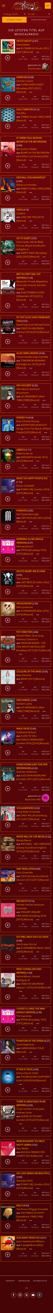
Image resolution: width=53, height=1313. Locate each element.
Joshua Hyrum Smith (27, 1073)
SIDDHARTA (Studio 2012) (34, 457)
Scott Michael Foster (39, 324)
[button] (3, 5)
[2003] (19, 951)
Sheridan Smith (24, 1180)
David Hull (21, 324)
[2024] (32, 1080)
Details (46, 56)
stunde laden (14, 20)
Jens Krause (29, 285)
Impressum (24, 1281)
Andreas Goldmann (26, 771)
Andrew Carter (24, 1112)
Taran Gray (37, 635)
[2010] (26, 851)
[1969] (47, 116)
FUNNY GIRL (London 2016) (35, 489)
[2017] (37, 650)
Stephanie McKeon (26, 732)
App (48, 6)
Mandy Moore (23, 840)
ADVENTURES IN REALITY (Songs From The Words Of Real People (33, 428)
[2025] (26, 256)
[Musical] (28, 52)
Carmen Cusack (24, 80)
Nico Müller (22, 1148)
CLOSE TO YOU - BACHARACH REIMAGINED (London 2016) (30, 739)
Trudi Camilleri (24, 1108)
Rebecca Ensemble (26, 184)
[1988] (26, 400)
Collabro (20, 213)
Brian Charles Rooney (27, 421)
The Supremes (24, 1016)
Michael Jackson (24, 546)
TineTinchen (34, 68)
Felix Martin (22, 389)
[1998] (39, 1216)
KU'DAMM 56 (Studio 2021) (35, 48)
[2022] (19, 586)
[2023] (27, 432)
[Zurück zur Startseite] (26, 5)
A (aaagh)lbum (28, 1245)
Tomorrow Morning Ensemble (32, 356)
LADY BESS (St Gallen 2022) (35, 582)
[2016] (19, 493)
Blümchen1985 (33, 799)
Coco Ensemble (24, 872)
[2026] (45, 156)
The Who (21, 113)
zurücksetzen (38, 20)
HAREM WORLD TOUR (32, 1048)
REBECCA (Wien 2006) (32, 188)
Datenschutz (40, 1281)
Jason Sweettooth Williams (30, 1241)
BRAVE (24, 678)
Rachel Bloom (23, 976)
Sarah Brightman (25, 1044)
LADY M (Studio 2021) (32, 517)
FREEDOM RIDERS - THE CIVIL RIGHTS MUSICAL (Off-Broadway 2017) (31, 646)
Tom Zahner (22, 578)
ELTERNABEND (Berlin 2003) (35, 947)
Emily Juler (38, 1108)
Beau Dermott (24, 675)
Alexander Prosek (25, 281)
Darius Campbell (25, 485)
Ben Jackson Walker (26, 149)
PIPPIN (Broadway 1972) (33, 550)
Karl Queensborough (27, 514)
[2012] (19, 460)
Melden (46, 59)
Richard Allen (23, 635)
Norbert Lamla (24, 703)
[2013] (39, 296)
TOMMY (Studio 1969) (32, 116)
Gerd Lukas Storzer (26, 944)
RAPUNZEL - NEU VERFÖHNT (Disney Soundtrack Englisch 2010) (33, 847)
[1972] (19, 553)
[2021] (19, 52)
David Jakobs (23, 44)
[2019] (40, 217)
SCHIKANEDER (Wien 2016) (35, 610)
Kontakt (10, 1281)
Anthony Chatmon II (27, 639)
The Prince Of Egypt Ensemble (32, 1209)
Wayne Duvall (32, 245)
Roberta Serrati (24, 453)
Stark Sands (22, 241)
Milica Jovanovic (24, 607)
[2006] (47, 188)
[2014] (41, 364)
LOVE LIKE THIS (29, 217)
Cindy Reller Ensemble (28, 811)
